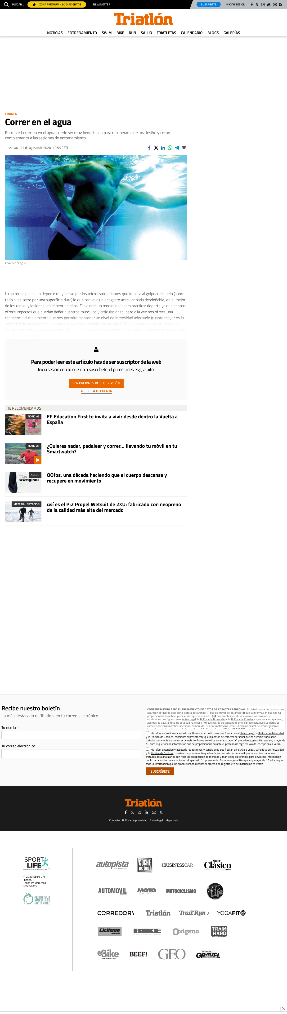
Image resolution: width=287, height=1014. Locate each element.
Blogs (213, 32)
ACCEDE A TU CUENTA (96, 390)
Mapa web (172, 820)
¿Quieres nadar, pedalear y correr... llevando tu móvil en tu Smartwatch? (112, 449)
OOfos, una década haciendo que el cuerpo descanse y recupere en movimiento (107, 478)
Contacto (114, 820)
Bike (120, 32)
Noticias (55, 32)
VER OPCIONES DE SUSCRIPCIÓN (96, 383)
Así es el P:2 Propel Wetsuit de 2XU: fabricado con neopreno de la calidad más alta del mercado (114, 507)
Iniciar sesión (235, 4)
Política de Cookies (242, 719)
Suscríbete (208, 4)
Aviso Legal (189, 719)
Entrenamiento (82, 32)
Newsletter (101, 4)
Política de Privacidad (212, 719)
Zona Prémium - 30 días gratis (56, 4)
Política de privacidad (134, 820)
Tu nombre (9, 727)
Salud (146, 32)
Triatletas (166, 32)
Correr (11, 113)
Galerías (232, 32)
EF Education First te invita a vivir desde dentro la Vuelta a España (112, 419)
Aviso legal (156, 820)
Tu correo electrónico (18, 746)
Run (132, 32)
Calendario (192, 32)
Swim (107, 32)
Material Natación (26, 504)
